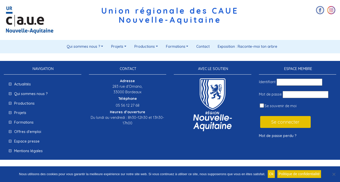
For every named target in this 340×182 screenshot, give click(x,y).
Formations (175, 46)
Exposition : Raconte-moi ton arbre (247, 46)
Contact (203, 46)
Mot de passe (270, 94)
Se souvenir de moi (278, 105)
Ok (271, 174)
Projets (117, 46)
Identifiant (267, 82)
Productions (144, 46)
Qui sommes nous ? (83, 46)
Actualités (22, 84)
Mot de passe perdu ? (278, 135)
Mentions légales (28, 151)
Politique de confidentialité (299, 174)
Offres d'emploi (27, 131)
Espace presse (27, 141)
